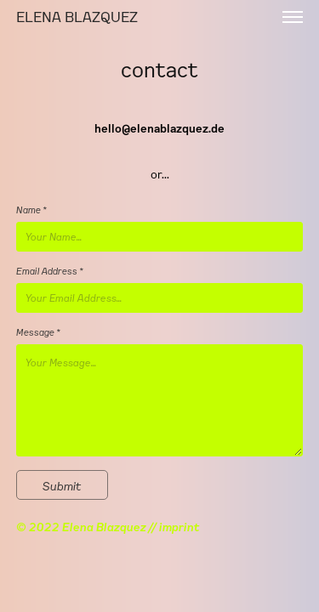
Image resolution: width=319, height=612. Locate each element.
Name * (31, 209)
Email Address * (49, 270)
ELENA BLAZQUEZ (80, 17)
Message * (38, 331)
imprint (179, 526)
